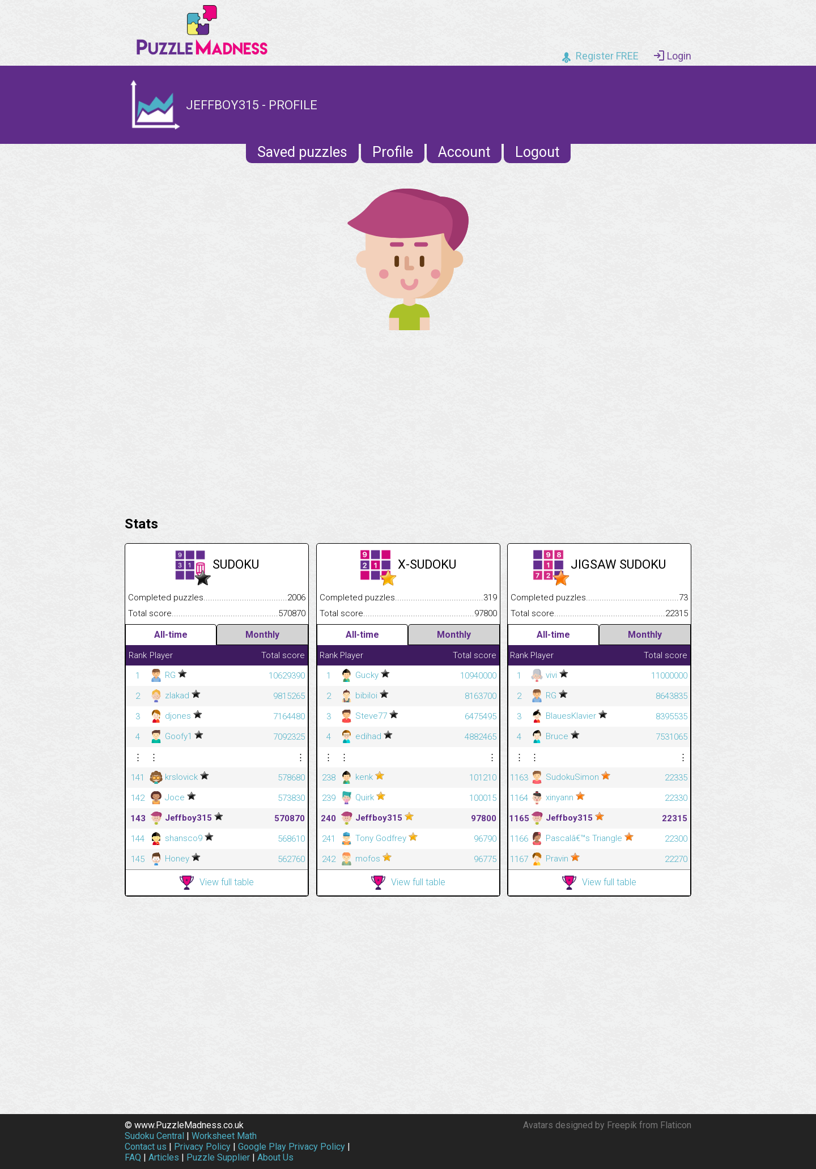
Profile (392, 152)
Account (464, 152)
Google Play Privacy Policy (291, 1146)
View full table (217, 883)
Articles (163, 1157)
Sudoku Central (154, 1135)
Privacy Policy (202, 1146)
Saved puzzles (302, 152)
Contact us (146, 1146)
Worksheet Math (224, 1135)
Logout (537, 152)
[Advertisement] (408, 420)
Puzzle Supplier (218, 1157)
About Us (275, 1157)
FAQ (133, 1157)
